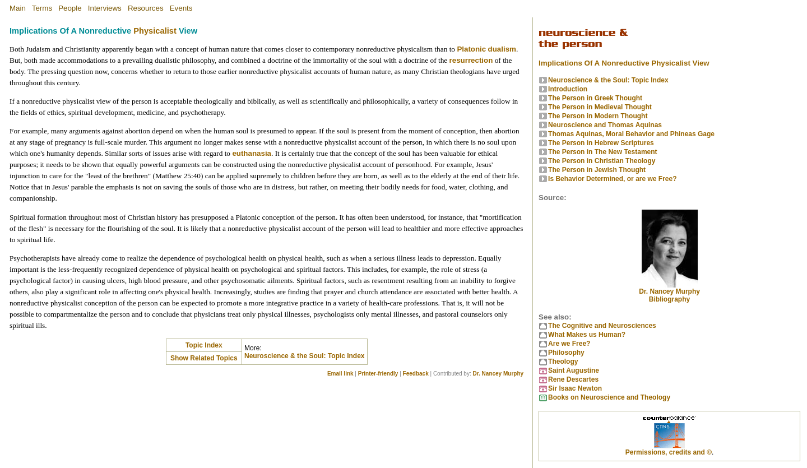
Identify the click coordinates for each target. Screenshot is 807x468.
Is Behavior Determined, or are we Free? (612, 179)
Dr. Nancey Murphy (497, 373)
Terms (42, 8)
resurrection (471, 60)
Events (181, 8)
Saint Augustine (573, 370)
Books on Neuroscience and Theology (609, 397)
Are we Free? (569, 343)
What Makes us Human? (586, 335)
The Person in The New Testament (602, 152)
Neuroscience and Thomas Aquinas (605, 125)
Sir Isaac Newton (575, 388)
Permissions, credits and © (668, 452)
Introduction (567, 89)
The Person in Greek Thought (595, 98)
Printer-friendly (378, 373)
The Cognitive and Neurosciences (602, 326)
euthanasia (251, 153)
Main (18, 8)
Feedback (416, 373)
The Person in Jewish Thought (597, 170)
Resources (146, 8)
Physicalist (155, 30)
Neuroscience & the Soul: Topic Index (304, 356)
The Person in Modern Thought (597, 116)
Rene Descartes (573, 379)
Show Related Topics (204, 358)
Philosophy (566, 352)
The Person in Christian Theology (601, 161)
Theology (563, 361)
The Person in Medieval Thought (600, 107)
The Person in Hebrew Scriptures (601, 143)
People (70, 8)
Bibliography (669, 299)
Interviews (105, 8)
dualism (502, 49)
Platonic (471, 49)
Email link (340, 373)
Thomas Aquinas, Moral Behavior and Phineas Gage (631, 134)
